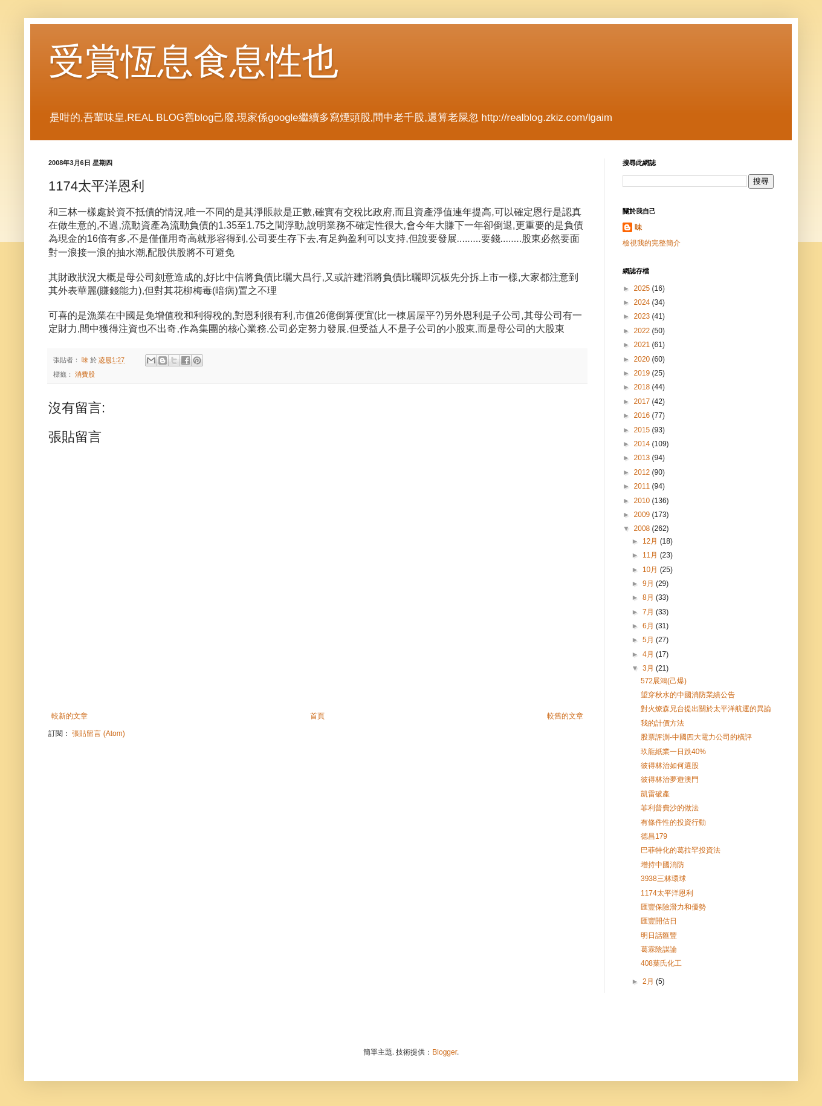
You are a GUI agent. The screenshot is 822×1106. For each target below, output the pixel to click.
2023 (643, 316)
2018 (643, 387)
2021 (643, 344)
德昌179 (654, 836)
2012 (643, 472)
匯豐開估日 (659, 921)
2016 (643, 415)
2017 (643, 401)
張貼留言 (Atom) (98, 733)
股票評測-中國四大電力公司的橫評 (696, 737)
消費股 (85, 374)
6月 (649, 626)
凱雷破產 (655, 794)
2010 (643, 500)
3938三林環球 (663, 878)
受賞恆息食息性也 (193, 61)
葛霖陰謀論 (659, 949)
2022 (643, 331)
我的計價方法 (662, 723)
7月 (649, 612)
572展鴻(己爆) (664, 681)
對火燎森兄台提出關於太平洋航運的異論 (706, 708)
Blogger (444, 1052)
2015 (643, 430)
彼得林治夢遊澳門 (670, 779)
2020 (643, 359)
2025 (643, 288)
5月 (649, 640)
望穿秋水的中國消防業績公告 (688, 695)
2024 (643, 302)
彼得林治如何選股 (670, 765)
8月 (649, 597)
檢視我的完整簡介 (652, 243)
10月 (651, 569)
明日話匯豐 (659, 935)
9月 (649, 583)
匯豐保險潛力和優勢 (673, 907)
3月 (649, 668)
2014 (643, 444)
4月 (649, 654)
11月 (651, 555)
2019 (643, 373)
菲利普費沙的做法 (670, 808)
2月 (649, 981)
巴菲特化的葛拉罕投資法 (680, 850)
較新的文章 (69, 716)
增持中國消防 (662, 864)
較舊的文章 (565, 716)
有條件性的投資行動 (673, 822)
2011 (643, 486)
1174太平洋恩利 (667, 893)
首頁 (317, 716)
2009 (643, 514)
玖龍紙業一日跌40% (673, 751)
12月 (651, 541)
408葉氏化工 (661, 963)
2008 (643, 528)
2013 (643, 458)
